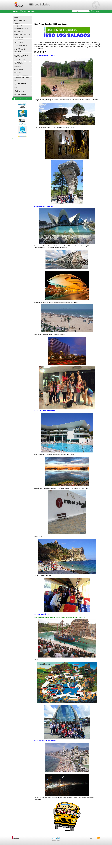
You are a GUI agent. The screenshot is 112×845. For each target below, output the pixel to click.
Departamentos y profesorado (22, 34)
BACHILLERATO (18, 42)
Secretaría (16, 23)
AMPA (15, 87)
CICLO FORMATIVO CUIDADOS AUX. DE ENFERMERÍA (20, 50)
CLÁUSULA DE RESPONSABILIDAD (20, 91)
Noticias (16, 80)
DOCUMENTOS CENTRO (21, 28)
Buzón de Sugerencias (20, 94)
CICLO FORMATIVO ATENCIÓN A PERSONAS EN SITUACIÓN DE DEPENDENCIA (22, 62)
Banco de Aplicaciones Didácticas (20, 84)
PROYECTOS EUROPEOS (21, 78)
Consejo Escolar (18, 26)
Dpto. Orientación (18, 31)
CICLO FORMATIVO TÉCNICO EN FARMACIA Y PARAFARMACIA (21, 55)
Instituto (16, 17)
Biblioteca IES (18, 66)
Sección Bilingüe (18, 37)
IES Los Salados (39, 4)
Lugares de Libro (18, 69)
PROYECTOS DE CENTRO (21, 75)
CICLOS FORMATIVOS (20, 45)
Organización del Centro (20, 20)
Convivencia (17, 72)
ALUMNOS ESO (18, 40)
